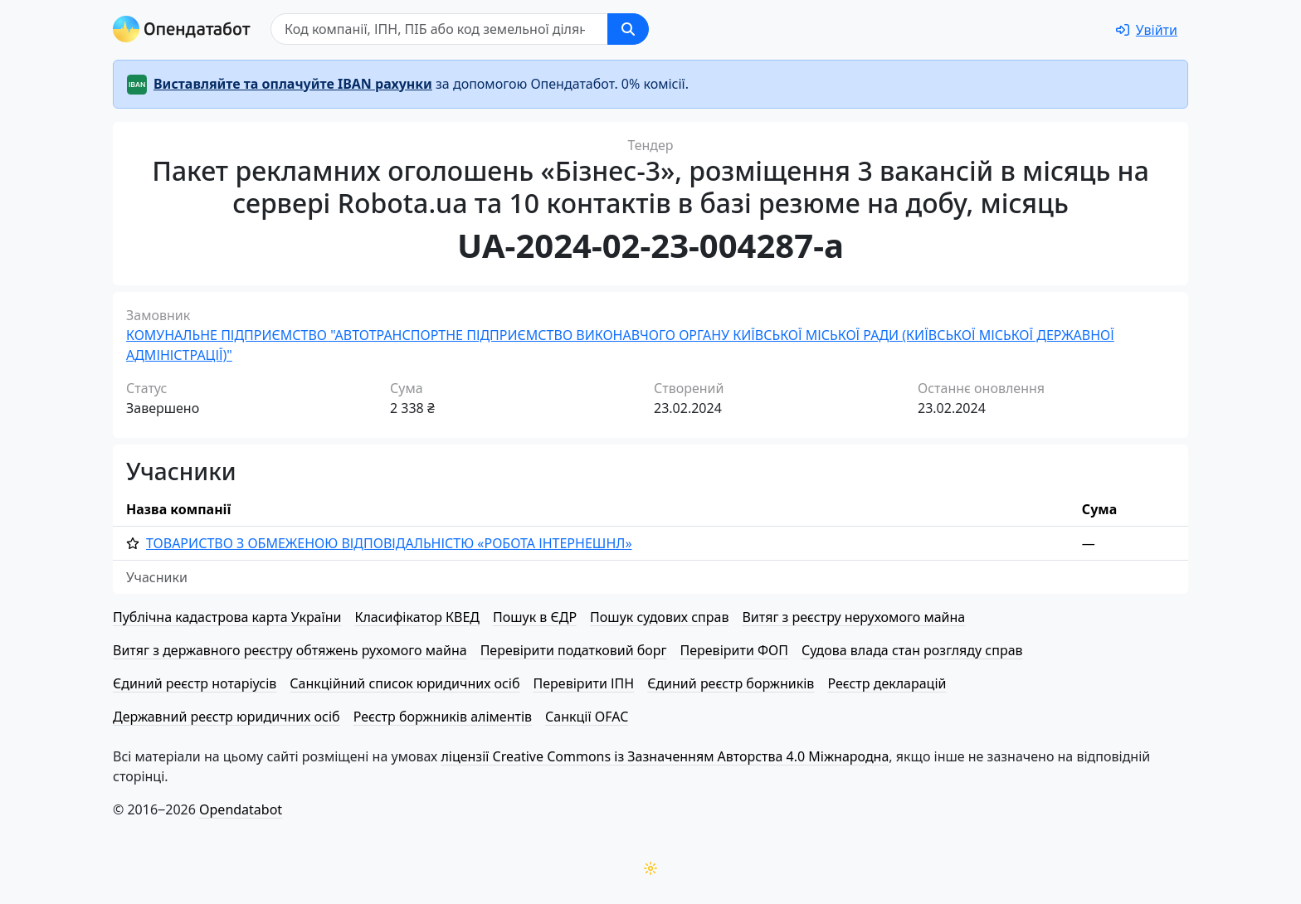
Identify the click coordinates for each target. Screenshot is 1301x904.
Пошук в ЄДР (535, 617)
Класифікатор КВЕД (417, 617)
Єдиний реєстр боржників (730, 683)
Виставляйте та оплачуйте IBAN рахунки (292, 84)
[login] (1146, 30)
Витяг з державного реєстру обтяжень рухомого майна (290, 650)
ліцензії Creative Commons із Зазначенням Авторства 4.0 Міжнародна (665, 756)
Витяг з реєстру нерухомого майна (853, 617)
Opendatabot (240, 809)
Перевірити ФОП (734, 650)
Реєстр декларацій (886, 683)
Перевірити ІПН (584, 683)
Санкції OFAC (586, 716)
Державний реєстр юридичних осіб (226, 716)
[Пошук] (439, 29)
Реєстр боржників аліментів (442, 716)
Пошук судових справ (659, 617)
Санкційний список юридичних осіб (404, 683)
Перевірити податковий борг (573, 650)
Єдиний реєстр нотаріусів (194, 683)
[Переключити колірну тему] (650, 868)
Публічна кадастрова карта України (227, 617)
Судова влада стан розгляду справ (912, 650)
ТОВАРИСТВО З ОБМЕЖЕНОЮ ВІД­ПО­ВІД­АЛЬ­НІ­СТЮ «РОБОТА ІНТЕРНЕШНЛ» (389, 543)
